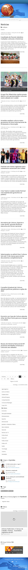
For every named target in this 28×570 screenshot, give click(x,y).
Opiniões (8, 460)
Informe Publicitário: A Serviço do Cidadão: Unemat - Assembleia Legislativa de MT (12, 530)
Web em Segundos (22, 567)
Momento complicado (11, 470)
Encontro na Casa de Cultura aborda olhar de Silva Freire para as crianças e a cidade (14, 318)
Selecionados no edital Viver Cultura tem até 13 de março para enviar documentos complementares (14, 256)
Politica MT (4, 443)
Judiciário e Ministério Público (9, 424)
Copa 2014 (4, 405)
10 (4, 379)
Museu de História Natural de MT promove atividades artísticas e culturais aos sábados (13, 345)
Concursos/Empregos (7, 402)
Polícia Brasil (5, 435)
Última (12, 379)
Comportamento (6, 400)
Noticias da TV (5, 432)
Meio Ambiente (5, 427)
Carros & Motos (5, 391)
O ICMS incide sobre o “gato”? (13, 464)
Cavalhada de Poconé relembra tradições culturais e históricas (12, 38)
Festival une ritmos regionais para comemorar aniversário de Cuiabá (13, 167)
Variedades (4, 454)
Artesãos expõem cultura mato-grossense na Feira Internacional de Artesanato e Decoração (13, 122)
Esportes (4, 419)
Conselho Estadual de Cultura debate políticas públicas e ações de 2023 (14, 289)
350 (8, 379)
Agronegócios (5, 389)
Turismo (4, 451)
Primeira (4, 376)
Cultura (4, 408)
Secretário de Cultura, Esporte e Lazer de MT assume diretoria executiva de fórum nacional (12, 224)
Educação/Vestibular (6, 413)
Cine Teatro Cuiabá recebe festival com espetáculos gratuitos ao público (13, 192)
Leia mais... (22, 51)
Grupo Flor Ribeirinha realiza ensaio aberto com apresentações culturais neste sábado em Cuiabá (14, 96)
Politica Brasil (5, 440)
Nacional (4, 430)
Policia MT (4, 438)
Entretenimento (5, 416)
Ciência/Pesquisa (6, 397)
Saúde (3, 446)
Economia (4, 411)
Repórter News (5, 501)
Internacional (5, 421)
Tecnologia (4, 449)
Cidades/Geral (5, 394)
